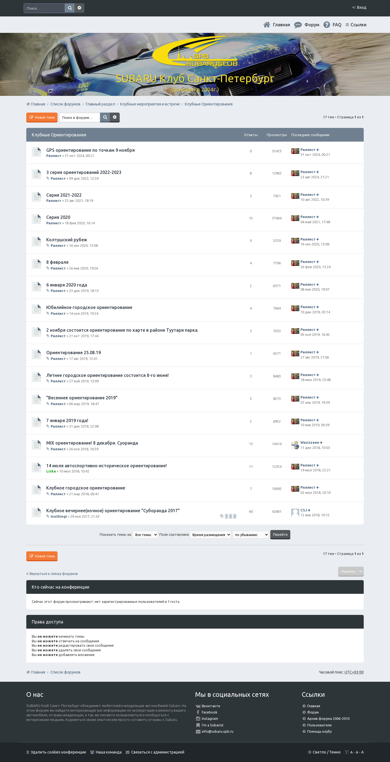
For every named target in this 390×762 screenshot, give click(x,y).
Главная (281, 24)
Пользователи (319, 725)
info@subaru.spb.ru (217, 731)
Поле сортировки (195, 534)
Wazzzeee (309, 442)
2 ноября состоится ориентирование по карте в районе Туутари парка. (122, 330)
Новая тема (44, 117)
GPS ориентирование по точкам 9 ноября (90, 150)
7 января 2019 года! (67, 420)
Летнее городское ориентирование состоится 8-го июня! (107, 375)
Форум (313, 712)
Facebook (209, 712)
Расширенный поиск (79, 8)
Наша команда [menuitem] (109, 752)
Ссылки (358, 24)
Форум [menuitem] (312, 24)
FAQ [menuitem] (337, 24)
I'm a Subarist (212, 725)
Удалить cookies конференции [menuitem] (58, 752)
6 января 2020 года (66, 284)
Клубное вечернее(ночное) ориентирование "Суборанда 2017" (113, 510)
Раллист (53, 155)
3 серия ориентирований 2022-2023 (83, 172)
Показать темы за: (129, 534)
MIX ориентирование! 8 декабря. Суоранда (92, 442)
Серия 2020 (58, 217)
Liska (51, 471)
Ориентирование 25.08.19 (73, 352)
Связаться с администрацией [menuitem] (157, 752)
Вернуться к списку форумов (54, 573)
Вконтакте (211, 706)
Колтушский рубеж (66, 239)
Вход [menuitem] (361, 7)
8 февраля (57, 262)
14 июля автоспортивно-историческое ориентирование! (106, 465)
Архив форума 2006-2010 (328, 718)
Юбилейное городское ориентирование (89, 307)
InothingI (59, 516)
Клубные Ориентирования (59, 134)
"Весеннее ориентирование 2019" (81, 397)
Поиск (69, 8)
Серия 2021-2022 (64, 195)
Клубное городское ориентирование (85, 487)
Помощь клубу (319, 731)
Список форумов (65, 672)
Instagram (210, 718)
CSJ (303, 510)
